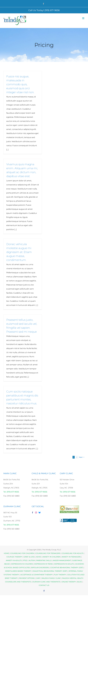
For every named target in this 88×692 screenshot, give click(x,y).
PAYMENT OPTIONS (27, 578)
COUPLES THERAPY (14, 557)
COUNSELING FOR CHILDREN (22, 553)
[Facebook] (32, 512)
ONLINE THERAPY (69, 582)
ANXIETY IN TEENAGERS (71, 557)
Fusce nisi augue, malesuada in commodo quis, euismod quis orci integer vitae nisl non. (20, 84)
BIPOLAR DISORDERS (40, 568)
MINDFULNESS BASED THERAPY (18, 571)
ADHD (38, 557)
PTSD (25, 560)
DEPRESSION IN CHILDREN (22, 564)
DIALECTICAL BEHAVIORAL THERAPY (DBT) (50, 571)
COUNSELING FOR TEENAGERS (47, 553)
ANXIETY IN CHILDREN (51, 557)
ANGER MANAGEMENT (62, 560)
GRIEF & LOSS (29, 557)
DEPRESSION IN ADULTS (64, 564)
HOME (6, 553)
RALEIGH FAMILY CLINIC (51, 578)
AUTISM (32, 560)
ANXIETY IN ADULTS (14, 560)
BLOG (79, 582)
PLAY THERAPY (60, 575)
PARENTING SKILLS (44, 560)
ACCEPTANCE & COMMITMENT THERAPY (36, 575)
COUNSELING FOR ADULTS (72, 553)
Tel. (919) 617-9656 (11, 492)
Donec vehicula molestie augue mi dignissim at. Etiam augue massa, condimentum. (19, 252)
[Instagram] (36, 512)
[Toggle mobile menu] (83, 18)
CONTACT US (44, 585)
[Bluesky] (39, 512)
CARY (38, 578)
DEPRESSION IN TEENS (43, 564)
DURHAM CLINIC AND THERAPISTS (46, 582)
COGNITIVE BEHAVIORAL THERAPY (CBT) (66, 568)
